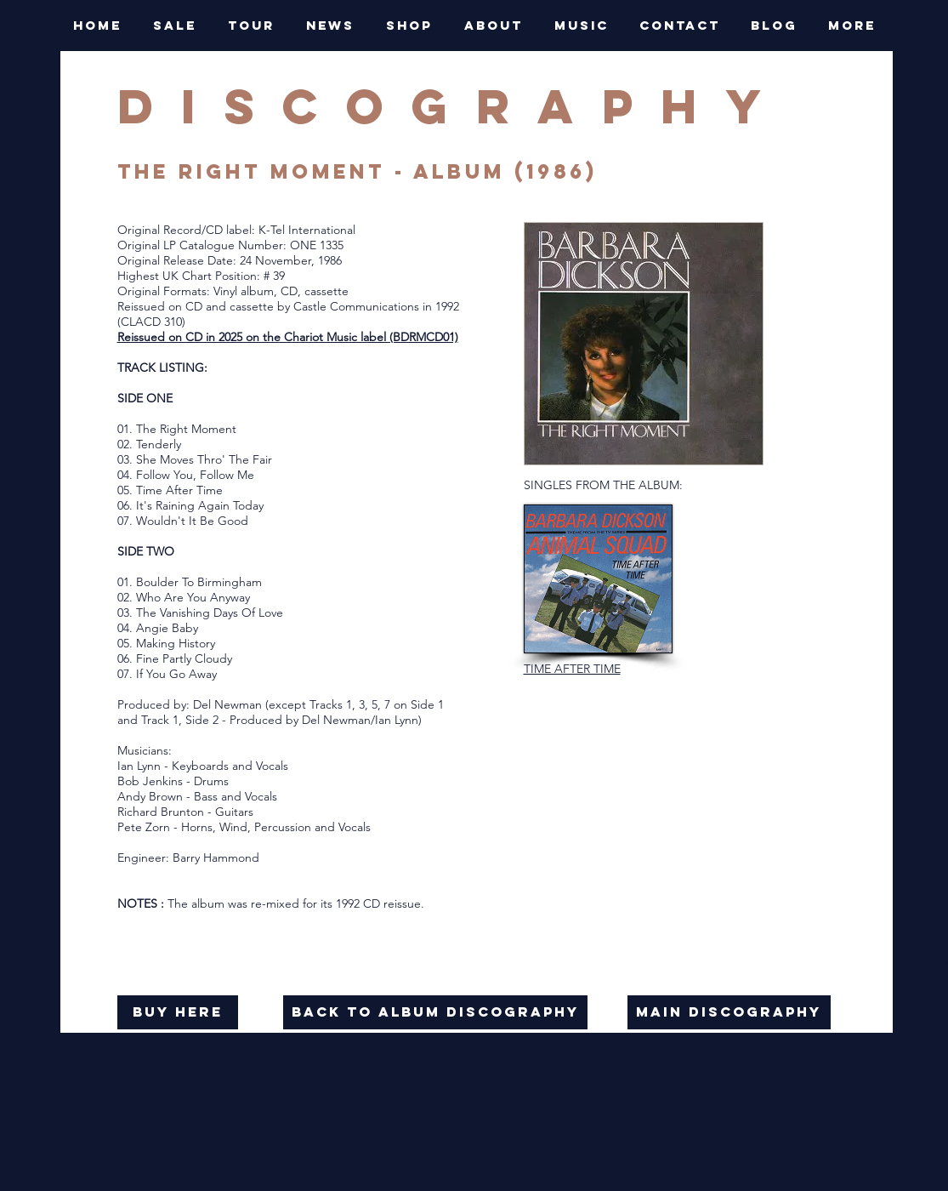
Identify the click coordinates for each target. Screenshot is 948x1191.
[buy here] (177, 1012)
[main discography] (729, 1012)
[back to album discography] (435, 1012)
